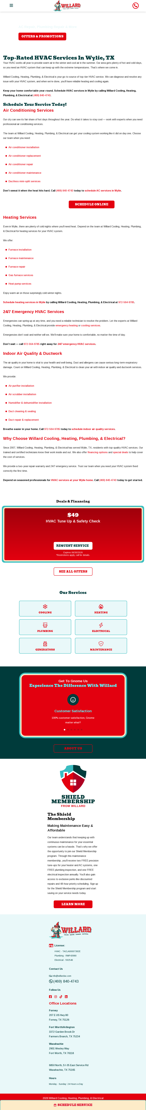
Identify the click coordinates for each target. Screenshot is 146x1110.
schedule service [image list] (73, 1105)
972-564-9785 (126, 302)
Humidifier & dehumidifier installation (30, 402)
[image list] (67, 5)
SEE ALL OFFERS (73, 571)
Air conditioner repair (21, 164)
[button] (64, 729)
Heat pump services (20, 283)
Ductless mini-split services (24, 181)
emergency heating (67, 325)
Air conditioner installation (24, 147)
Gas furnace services (21, 275)
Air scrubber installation (22, 394)
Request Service (72, 545)
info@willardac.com (60, 976)
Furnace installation (20, 249)
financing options (98, 452)
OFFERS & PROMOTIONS (42, 36)
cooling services (90, 325)
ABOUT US (73, 748)
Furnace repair (17, 266)
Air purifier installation (21, 385)
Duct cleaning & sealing (22, 411)
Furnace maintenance (21, 258)
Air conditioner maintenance (25, 173)
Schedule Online (91, 204)
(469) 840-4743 (42, 95)
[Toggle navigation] (11, 5)
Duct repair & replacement (24, 420)
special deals (120, 452)
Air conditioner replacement (25, 156)
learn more (73, 904)
